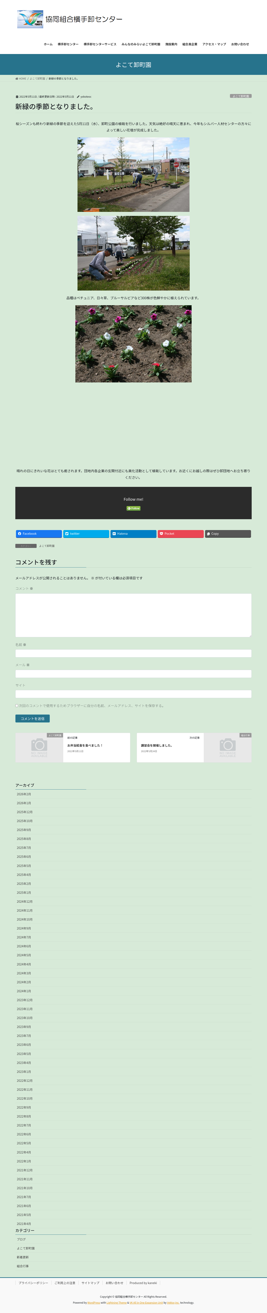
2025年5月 (24, 866)
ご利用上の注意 (65, 1283)
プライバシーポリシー (33, 1283)
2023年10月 (25, 1018)
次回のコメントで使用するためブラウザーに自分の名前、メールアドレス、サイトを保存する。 (92, 705)
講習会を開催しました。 (157, 745)
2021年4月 (24, 1224)
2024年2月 (24, 982)
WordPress (94, 1302)
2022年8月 (24, 1116)
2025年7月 (24, 847)
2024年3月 (24, 973)
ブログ (21, 1239)
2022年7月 (24, 1125)
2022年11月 (25, 1089)
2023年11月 (25, 1009)
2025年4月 (24, 874)
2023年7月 (24, 1036)
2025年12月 (25, 812)
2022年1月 (24, 1161)
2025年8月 (24, 839)
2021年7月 (24, 1197)
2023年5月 (24, 1054)
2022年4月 (24, 1152)
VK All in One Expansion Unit (146, 1302)
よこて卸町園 (241, 96)
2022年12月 (25, 1080)
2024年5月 (24, 955)
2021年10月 (25, 1188)
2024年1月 (24, 991)
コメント (24, 588)
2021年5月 (24, 1215)
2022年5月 (24, 1143)
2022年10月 (25, 1098)
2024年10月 (25, 919)
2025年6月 (24, 856)
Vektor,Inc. (173, 1302)
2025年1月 (24, 892)
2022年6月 (24, 1134)
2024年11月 (25, 910)
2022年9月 (24, 1107)
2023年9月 (24, 1027)
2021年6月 (24, 1206)
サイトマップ (90, 1283)
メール (22, 664)
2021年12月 (25, 1170)
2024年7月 (24, 937)
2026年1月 (24, 803)
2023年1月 (24, 1071)
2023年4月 (24, 1063)
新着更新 (23, 1257)
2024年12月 (25, 901)
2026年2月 (24, 794)
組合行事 (23, 1266)
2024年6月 (24, 946)
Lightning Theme (116, 1302)
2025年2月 (24, 883)
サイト (20, 685)
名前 (20, 644)
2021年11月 (25, 1179)
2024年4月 (24, 964)
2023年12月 (25, 1000)
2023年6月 (24, 1044)
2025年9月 (24, 830)
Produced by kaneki (143, 1283)
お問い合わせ (114, 1283)
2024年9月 (24, 928)
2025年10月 (25, 821)
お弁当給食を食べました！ (85, 745)
